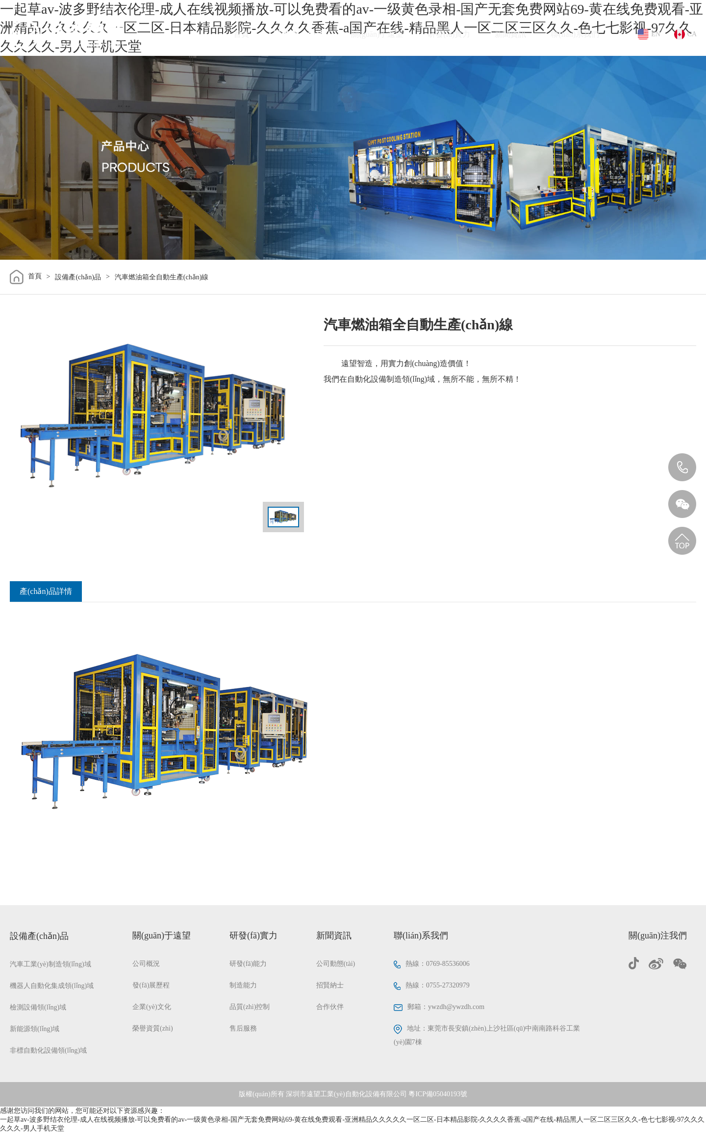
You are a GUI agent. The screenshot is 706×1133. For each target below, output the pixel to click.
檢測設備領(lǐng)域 (38, 1007)
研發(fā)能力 (248, 963)
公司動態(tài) (335, 963)
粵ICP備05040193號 (437, 1094)
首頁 (241, 34)
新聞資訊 (510, 34)
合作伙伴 (330, 1006)
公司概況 (146, 963)
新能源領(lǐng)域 (34, 1029)
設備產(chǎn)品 (300, 34)
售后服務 (243, 1028)
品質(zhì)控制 (249, 1006)
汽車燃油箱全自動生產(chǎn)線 (162, 277)
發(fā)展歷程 (151, 985)
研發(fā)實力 (449, 34)
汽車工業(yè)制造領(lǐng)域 (50, 964)
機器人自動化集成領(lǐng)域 (52, 985)
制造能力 (243, 985)
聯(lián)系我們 (575, 34)
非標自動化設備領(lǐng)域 (48, 1050)
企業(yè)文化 (151, 1006)
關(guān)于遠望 (377, 34)
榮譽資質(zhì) (152, 1028)
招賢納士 (330, 985)
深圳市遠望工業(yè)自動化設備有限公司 (346, 1094)
